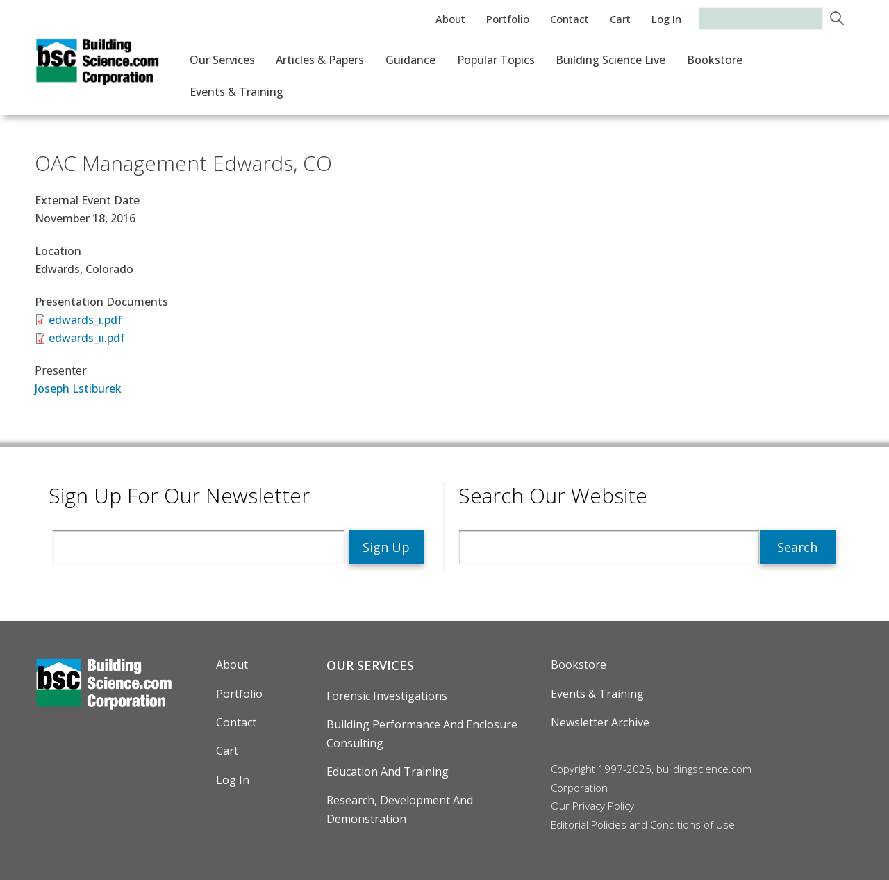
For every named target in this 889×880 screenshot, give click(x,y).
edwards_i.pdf (85, 319)
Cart (620, 19)
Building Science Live (610, 59)
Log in (666, 19)
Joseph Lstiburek (78, 388)
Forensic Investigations (386, 695)
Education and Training (387, 771)
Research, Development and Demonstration (399, 809)
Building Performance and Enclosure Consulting (421, 733)
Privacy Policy (603, 806)
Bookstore (714, 59)
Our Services (222, 59)
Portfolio (507, 19)
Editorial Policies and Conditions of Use (643, 824)
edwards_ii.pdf (87, 337)
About (450, 19)
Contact (569, 19)
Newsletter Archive (600, 722)
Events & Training (236, 91)
